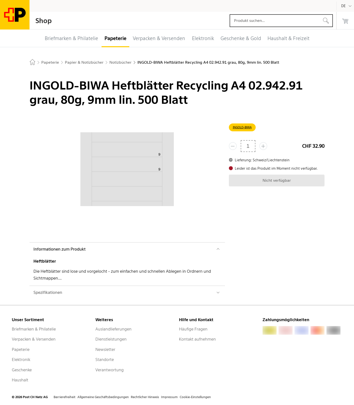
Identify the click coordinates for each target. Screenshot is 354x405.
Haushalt (20, 379)
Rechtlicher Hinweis (145, 397)
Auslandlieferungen (113, 329)
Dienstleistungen (111, 339)
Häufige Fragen (193, 329)
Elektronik (21, 359)
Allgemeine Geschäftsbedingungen (103, 397)
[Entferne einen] (233, 146)
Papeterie (21, 349)
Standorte (104, 359)
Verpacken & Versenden (34, 339)
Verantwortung (109, 369)
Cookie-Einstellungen (195, 397)
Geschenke (22, 369)
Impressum (169, 397)
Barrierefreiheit (64, 397)
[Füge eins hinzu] (263, 146)
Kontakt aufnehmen (197, 339)
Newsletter (105, 349)
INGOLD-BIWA (242, 127)
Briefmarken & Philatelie (34, 329)
